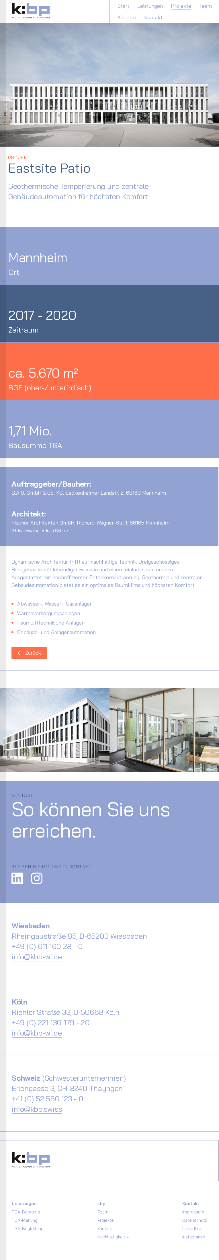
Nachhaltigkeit (111, 1237)
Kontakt (153, 17)
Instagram (192, 1237)
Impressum (193, 1212)
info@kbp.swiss (37, 1108)
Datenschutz (194, 1220)
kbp (101, 1203)
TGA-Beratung (26, 1212)
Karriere (127, 17)
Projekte (181, 6)
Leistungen (150, 6)
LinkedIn (190, 1228)
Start (123, 6)
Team (205, 6)
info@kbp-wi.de (37, 956)
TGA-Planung (25, 1220)
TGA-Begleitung (28, 1228)
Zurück (29, 653)
